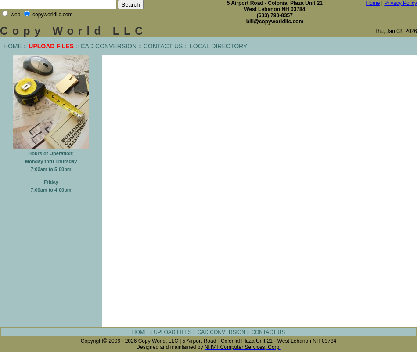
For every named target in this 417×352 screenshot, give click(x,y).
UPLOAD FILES (172, 332)
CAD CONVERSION (109, 46)
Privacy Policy (400, 3)
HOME (13, 46)
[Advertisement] (246, 89)
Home (373, 3)
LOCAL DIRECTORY (218, 46)
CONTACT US (163, 46)
